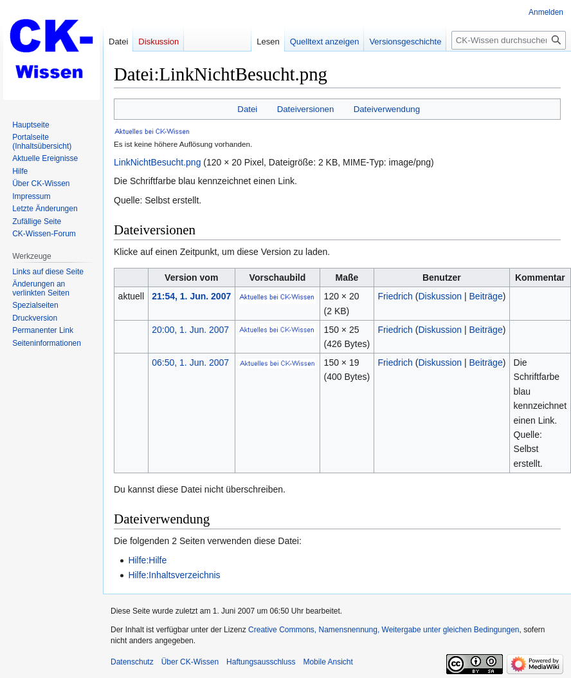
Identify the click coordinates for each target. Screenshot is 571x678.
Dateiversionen (305, 109)
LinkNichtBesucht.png (157, 162)
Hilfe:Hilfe (147, 560)
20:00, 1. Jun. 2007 (190, 330)
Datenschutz (132, 661)
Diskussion (440, 296)
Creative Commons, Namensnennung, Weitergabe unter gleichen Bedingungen (383, 629)
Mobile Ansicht (327, 661)
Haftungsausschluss (260, 661)
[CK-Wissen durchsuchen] (508, 40)
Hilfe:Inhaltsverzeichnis (174, 575)
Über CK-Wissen (190, 661)
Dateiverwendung (387, 109)
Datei (247, 109)
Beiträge (486, 296)
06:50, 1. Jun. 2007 (190, 362)
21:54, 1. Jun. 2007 (191, 296)
